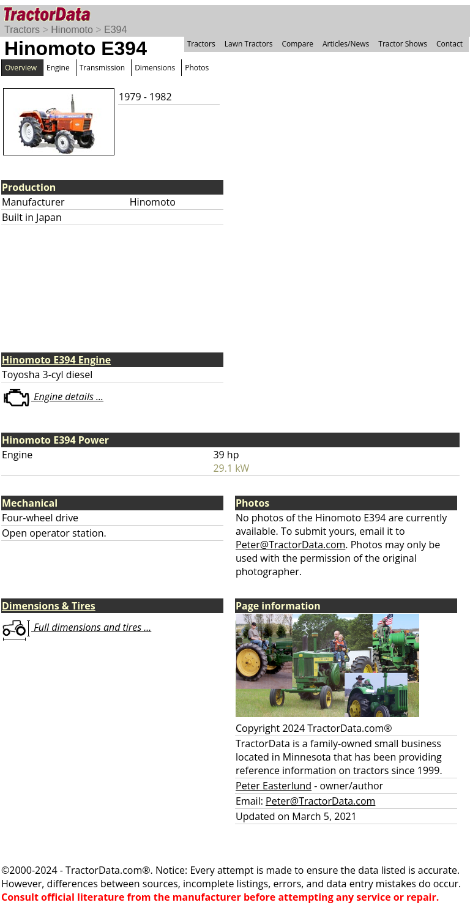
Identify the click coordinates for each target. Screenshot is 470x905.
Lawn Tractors (249, 44)
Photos (197, 67)
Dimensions (155, 67)
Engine (58, 67)
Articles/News (346, 44)
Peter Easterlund (273, 785)
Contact (449, 44)
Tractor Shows (402, 44)
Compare (297, 44)
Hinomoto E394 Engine (56, 360)
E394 (115, 29)
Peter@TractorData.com (290, 544)
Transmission (102, 67)
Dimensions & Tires (48, 606)
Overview (21, 67)
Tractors (22, 29)
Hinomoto (71, 29)
